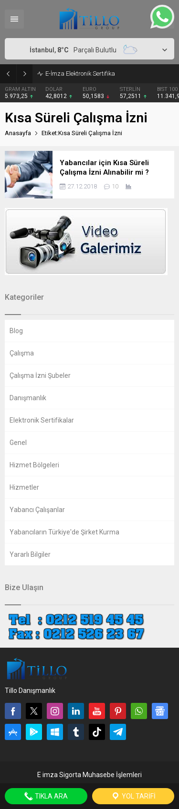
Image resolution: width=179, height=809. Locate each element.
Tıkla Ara (46, 796)
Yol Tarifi (133, 796)
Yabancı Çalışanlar (37, 509)
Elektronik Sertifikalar (42, 420)
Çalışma (22, 353)
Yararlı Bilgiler (30, 554)
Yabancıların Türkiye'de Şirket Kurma (64, 532)
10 (115, 186)
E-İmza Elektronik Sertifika (80, 73)
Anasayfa (18, 133)
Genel (18, 442)
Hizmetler (24, 487)
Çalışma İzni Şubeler (40, 375)
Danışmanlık (28, 398)
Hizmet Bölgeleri (34, 465)
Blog (16, 331)
